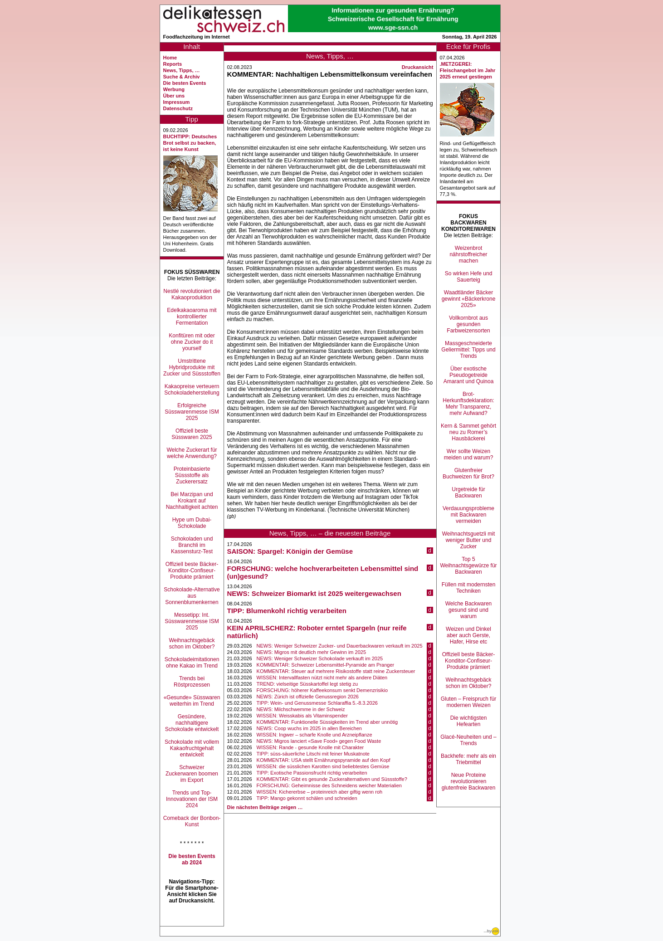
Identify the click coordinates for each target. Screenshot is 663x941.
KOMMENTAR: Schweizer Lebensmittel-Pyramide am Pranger (326, 665)
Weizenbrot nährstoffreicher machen (468, 254)
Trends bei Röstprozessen (192, 681)
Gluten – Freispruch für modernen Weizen (469, 702)
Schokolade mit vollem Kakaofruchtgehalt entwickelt (192, 748)
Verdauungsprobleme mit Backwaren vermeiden (468, 514)
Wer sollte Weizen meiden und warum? (468, 454)
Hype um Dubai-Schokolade (192, 523)
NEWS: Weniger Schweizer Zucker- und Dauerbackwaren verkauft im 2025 (340, 645)
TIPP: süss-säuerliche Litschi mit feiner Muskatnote (313, 753)
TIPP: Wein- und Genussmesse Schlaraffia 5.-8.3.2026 (317, 703)
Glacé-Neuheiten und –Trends (468, 740)
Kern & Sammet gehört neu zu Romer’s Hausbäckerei (468, 432)
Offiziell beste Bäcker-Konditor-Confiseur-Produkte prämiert (192, 570)
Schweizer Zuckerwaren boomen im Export (192, 773)
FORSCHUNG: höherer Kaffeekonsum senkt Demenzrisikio (322, 690)
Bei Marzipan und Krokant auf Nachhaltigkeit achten (192, 500)
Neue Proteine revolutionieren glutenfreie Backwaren (469, 781)
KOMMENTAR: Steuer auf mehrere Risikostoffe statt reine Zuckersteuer (336, 671)
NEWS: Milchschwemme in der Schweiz (301, 709)
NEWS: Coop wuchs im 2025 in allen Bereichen (309, 728)
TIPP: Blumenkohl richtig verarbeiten (286, 610)
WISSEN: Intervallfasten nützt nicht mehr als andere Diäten (322, 677)
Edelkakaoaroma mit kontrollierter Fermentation (191, 316)
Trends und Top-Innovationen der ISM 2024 (192, 799)
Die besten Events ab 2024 (191, 859)
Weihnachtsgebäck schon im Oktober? (191, 643)
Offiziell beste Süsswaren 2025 (191, 434)
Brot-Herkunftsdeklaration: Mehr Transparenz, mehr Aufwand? (468, 403)
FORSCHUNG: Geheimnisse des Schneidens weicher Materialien (329, 785)
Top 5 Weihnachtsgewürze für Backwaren (468, 565)
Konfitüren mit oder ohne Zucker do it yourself (191, 341)
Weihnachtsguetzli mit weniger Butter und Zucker (468, 540)
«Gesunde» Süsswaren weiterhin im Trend (192, 700)
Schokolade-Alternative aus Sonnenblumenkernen (191, 595)
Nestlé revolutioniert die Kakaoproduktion (191, 294)
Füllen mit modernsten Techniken (469, 587)
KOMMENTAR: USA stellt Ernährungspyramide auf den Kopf (323, 760)
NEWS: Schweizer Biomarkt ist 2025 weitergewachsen (314, 593)
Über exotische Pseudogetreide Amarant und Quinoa (469, 375)
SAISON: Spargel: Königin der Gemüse (290, 551)
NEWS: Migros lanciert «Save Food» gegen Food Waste (319, 741)
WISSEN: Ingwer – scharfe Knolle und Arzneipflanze (314, 734)
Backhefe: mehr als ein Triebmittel (468, 759)
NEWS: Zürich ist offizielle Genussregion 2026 (308, 696)
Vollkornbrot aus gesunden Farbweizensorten (468, 324)
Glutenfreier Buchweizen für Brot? (468, 473)
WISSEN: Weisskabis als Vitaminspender (302, 715)
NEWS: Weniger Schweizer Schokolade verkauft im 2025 (320, 658)
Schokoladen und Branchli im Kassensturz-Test (192, 545)
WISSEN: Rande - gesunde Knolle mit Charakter (310, 747)
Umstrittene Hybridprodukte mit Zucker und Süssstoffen (191, 367)
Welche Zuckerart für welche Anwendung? (191, 453)
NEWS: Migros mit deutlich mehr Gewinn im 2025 (311, 652)
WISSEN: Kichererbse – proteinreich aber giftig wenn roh (320, 792)
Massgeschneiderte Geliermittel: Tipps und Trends (468, 349)
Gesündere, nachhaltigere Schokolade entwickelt (192, 722)
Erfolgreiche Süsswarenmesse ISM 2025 (192, 411)
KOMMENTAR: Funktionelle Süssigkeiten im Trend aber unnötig (327, 722)
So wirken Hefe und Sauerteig (468, 276)
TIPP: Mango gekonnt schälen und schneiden (307, 798)
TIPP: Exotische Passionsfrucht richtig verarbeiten (312, 772)
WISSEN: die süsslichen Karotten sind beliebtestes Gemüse (323, 766)
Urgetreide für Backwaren (468, 492)
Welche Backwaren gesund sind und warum (468, 609)
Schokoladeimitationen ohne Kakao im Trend (192, 662)
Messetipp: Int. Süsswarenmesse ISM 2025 (192, 621)
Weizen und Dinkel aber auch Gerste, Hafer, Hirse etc (468, 635)
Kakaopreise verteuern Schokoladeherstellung (191, 389)
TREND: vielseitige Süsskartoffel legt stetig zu (307, 684)
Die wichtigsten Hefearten (468, 721)
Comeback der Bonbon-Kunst (192, 821)
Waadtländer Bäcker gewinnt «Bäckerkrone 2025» (469, 298)
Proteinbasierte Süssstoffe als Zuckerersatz (192, 475)
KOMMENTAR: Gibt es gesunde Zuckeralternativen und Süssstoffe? (332, 779)
